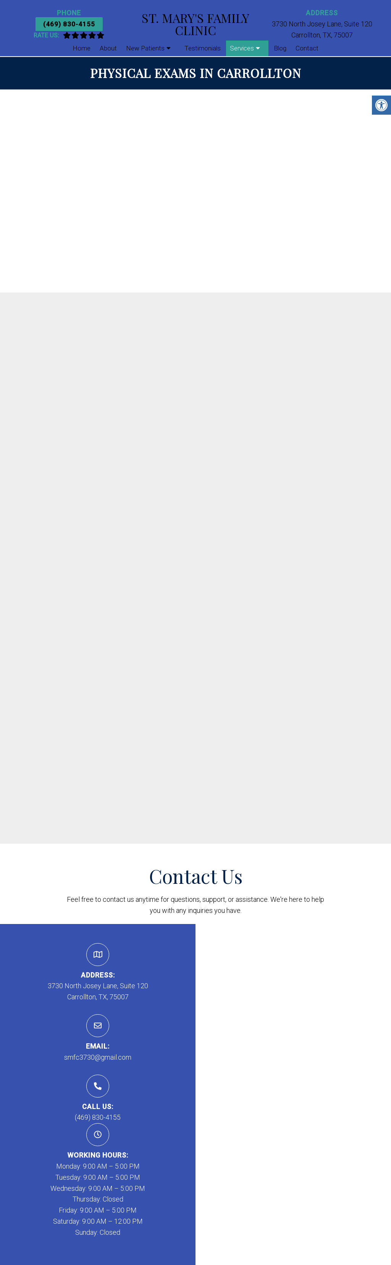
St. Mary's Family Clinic (195, 24)
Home (81, 48)
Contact (307, 48)
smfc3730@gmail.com (97, 1057)
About (108, 48)
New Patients (145, 48)
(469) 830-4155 (69, 24)
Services (242, 48)
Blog (280, 48)
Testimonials (202, 48)
